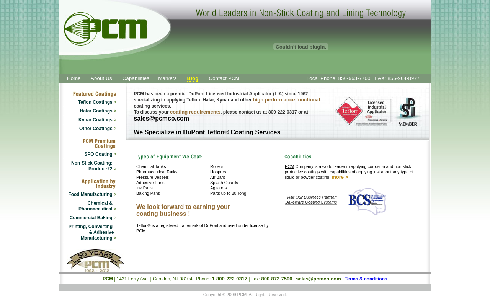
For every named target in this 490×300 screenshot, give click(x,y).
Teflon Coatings (97, 102)
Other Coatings (97, 128)
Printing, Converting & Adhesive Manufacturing (92, 232)
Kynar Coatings (97, 119)
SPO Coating (100, 154)
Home (74, 78)
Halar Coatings (98, 111)
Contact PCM (224, 78)
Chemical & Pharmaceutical (97, 206)
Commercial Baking (93, 217)
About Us (101, 78)
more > (340, 177)
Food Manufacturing (92, 194)
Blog (193, 78)
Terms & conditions (366, 279)
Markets (167, 78)
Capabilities (135, 78)
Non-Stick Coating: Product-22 (93, 165)
